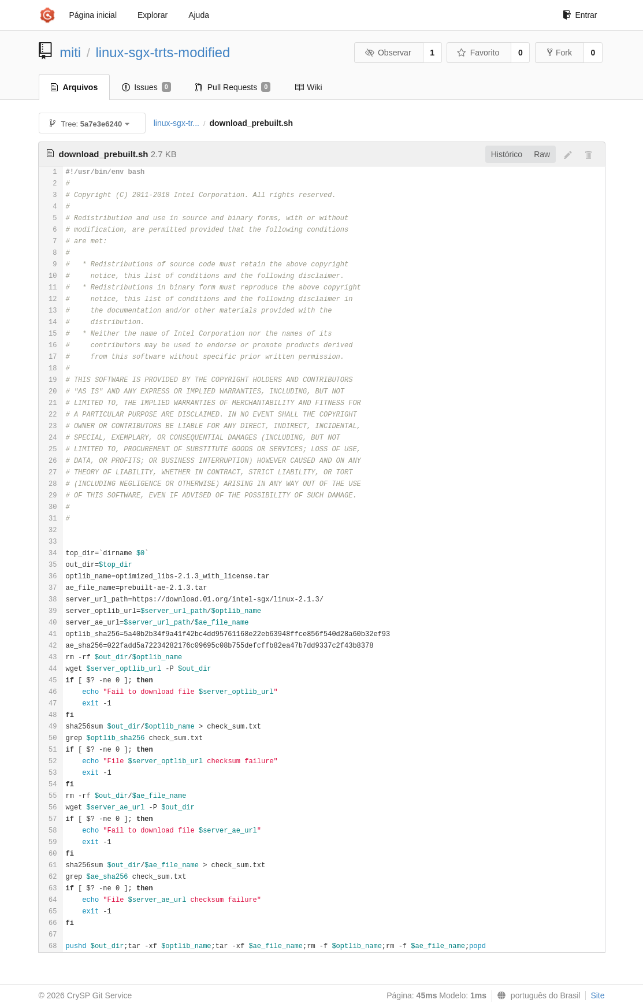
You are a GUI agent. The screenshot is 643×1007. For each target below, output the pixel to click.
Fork (559, 52)
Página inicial (93, 15)
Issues (146, 87)
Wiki (308, 87)
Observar (388, 52)
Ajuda (198, 15)
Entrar (580, 15)
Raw (542, 154)
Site (597, 995)
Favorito (478, 52)
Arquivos (74, 87)
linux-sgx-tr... (176, 123)
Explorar (152, 15)
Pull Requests (233, 87)
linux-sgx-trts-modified (163, 52)
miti (70, 52)
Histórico (506, 154)
